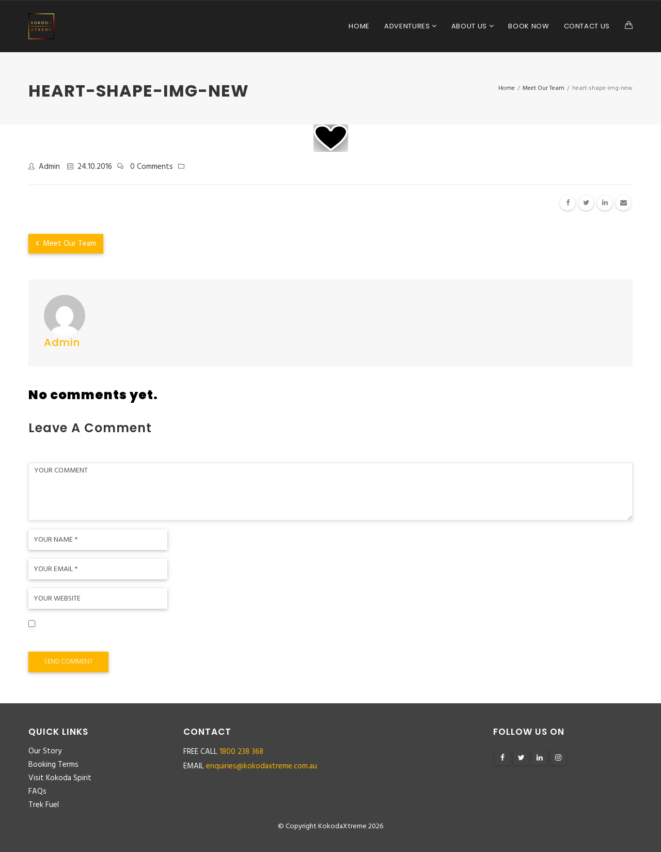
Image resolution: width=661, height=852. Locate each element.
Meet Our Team (66, 244)
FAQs (37, 791)
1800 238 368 (241, 752)
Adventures (408, 26)
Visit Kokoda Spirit (59, 778)
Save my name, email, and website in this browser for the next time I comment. (176, 639)
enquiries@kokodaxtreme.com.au (261, 766)
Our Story (44, 751)
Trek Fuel (43, 805)
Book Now (528, 26)
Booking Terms (53, 765)
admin (49, 167)
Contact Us (587, 26)
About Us (470, 26)
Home (359, 26)
